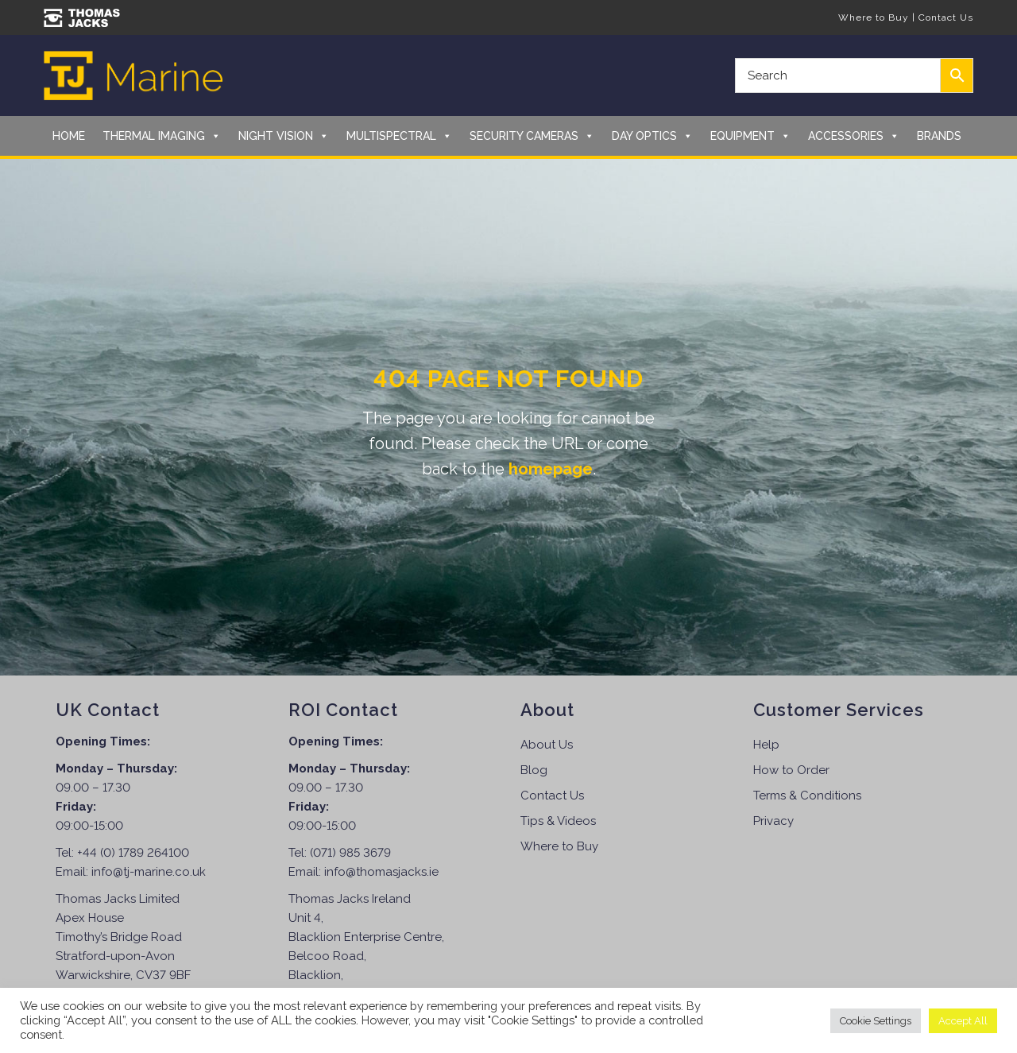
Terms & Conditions (807, 795)
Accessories (853, 136)
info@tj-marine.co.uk (148, 872)
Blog (533, 770)
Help (766, 744)
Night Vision (283, 136)
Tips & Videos (558, 821)
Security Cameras (532, 136)
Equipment (750, 136)
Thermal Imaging (161, 136)
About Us (546, 744)
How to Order (791, 770)
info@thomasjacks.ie (381, 872)
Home (68, 136)
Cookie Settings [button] (875, 1021)
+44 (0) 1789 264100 (133, 853)
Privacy (773, 821)
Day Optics (652, 136)
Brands (939, 136)
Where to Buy (873, 17)
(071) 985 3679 (350, 853)
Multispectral (399, 136)
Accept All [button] (963, 1021)
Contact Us (945, 17)
